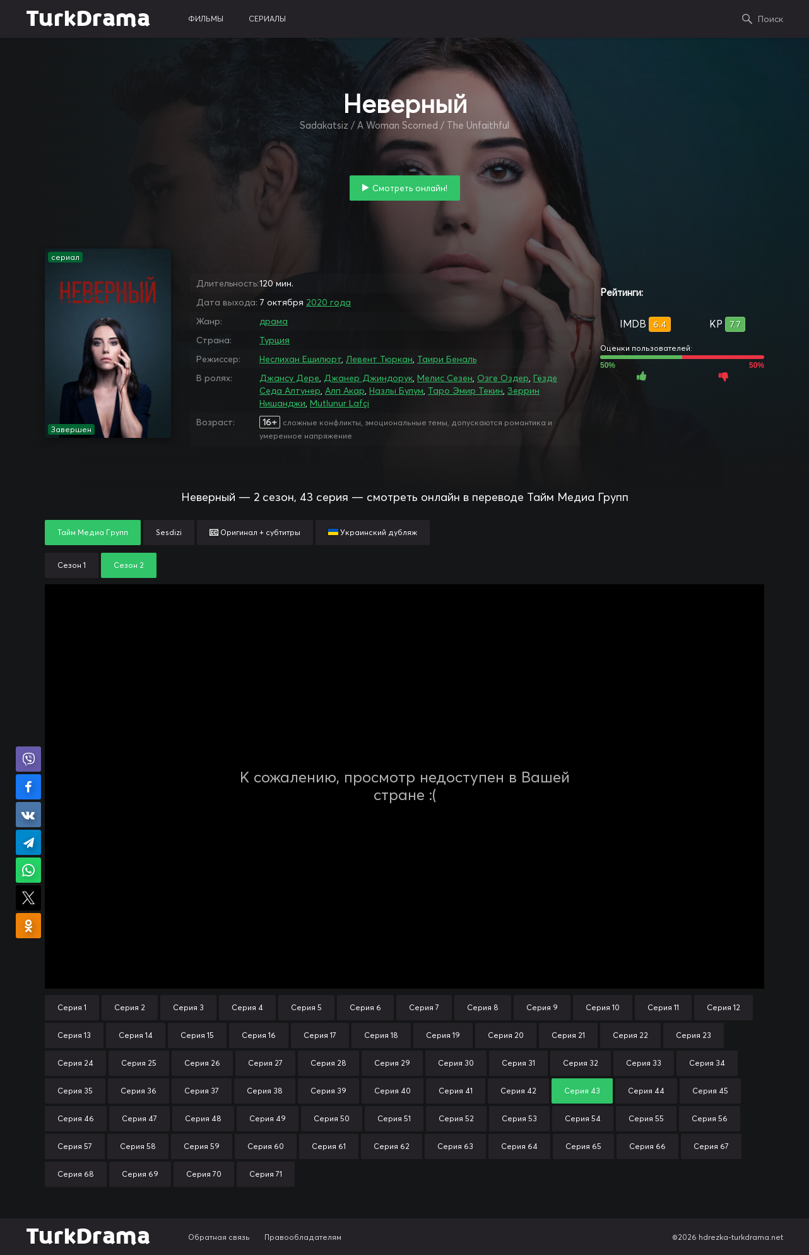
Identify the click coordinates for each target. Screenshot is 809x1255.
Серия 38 (265, 1090)
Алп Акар (345, 390)
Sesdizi (169, 532)
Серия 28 (328, 1063)
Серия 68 (75, 1174)
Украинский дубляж (372, 532)
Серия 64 (519, 1146)
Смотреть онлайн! (409, 188)
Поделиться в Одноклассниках (28, 925)
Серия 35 (75, 1090)
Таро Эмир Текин (465, 390)
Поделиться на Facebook (28, 786)
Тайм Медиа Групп (92, 532)
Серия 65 (583, 1146)
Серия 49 (267, 1118)
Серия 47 (139, 1118)
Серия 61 (329, 1146)
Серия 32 (580, 1063)
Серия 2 (129, 1007)
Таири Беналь (446, 359)
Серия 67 (711, 1146)
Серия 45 (710, 1090)
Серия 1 (71, 1007)
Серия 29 (392, 1063)
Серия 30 (456, 1063)
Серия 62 (392, 1146)
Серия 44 (646, 1090)
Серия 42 (518, 1090)
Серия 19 (443, 1035)
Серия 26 (202, 1063)
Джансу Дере (289, 378)
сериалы (267, 18)
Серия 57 (74, 1146)
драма (273, 321)
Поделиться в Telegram (28, 842)
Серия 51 (394, 1118)
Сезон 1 (71, 565)
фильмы (205, 18)
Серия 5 (306, 1007)
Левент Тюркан (379, 359)
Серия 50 (332, 1118)
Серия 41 (456, 1090)
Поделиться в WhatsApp (28, 870)
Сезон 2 (129, 565)
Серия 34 (707, 1063)
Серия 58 (138, 1146)
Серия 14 (136, 1035)
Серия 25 (138, 1063)
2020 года (328, 302)
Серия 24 (75, 1063)
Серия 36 (138, 1090)
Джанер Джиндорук (368, 378)
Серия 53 (519, 1118)
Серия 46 (75, 1118)
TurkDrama (88, 19)
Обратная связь (219, 1237)
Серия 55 (646, 1118)
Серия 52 (456, 1118)
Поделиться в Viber (28, 759)
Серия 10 (603, 1007)
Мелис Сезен (445, 378)
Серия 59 (202, 1146)
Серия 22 (630, 1035)
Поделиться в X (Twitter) (28, 897)
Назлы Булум (396, 390)
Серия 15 (197, 1035)
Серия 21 (568, 1035)
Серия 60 (265, 1146)
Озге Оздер (503, 378)
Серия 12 (723, 1007)
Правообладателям (302, 1237)
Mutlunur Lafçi (339, 403)
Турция (274, 340)
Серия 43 (582, 1090)
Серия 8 (483, 1007)
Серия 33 (643, 1063)
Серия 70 (203, 1174)
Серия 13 (74, 1035)
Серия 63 (455, 1146)
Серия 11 (663, 1007)
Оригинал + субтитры (255, 532)
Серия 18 (381, 1035)
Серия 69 (140, 1174)
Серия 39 (328, 1090)
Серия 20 (506, 1035)
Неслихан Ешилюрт (300, 359)
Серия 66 (647, 1146)
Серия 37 (201, 1090)
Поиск (770, 19)
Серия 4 (247, 1007)
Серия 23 (693, 1035)
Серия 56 (710, 1118)
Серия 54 (583, 1118)
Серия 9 (542, 1007)
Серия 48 (203, 1118)
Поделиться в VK (28, 814)
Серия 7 (424, 1007)
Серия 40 (392, 1090)
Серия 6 (365, 1007)
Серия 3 (188, 1007)
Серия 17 (320, 1035)
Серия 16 (259, 1035)
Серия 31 (518, 1063)
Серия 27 (265, 1063)
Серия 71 (265, 1174)
